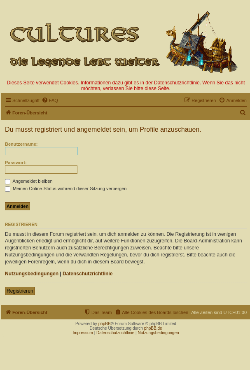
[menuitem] (50, 100)
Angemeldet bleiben (29, 181)
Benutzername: (21, 144)
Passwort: (16, 162)
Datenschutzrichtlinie (177, 83)
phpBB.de (153, 328)
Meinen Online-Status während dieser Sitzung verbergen (65, 188)
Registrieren (20, 291)
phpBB (104, 323)
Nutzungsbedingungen (31, 274)
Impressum (82, 332)
